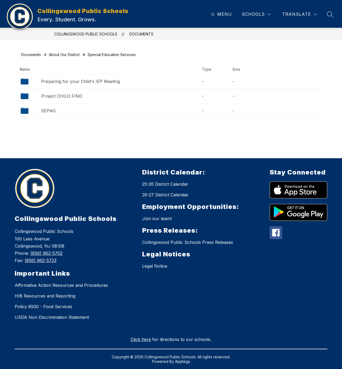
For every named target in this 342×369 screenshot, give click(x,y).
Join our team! (157, 218)
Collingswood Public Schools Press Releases (187, 242)
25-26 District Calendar (165, 184)
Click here (141, 339)
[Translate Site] (299, 14)
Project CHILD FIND (61, 96)
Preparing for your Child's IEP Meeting (80, 81)
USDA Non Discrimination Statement (52, 317)
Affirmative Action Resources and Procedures (61, 285)
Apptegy (182, 361)
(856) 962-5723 (40, 260)
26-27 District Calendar (165, 194)
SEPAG (48, 110)
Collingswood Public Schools (85, 34)
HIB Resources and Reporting (45, 296)
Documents (141, 34)
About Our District (64, 54)
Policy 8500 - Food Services (43, 306)
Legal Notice (154, 266)
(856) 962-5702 (46, 253)
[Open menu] (221, 14)
